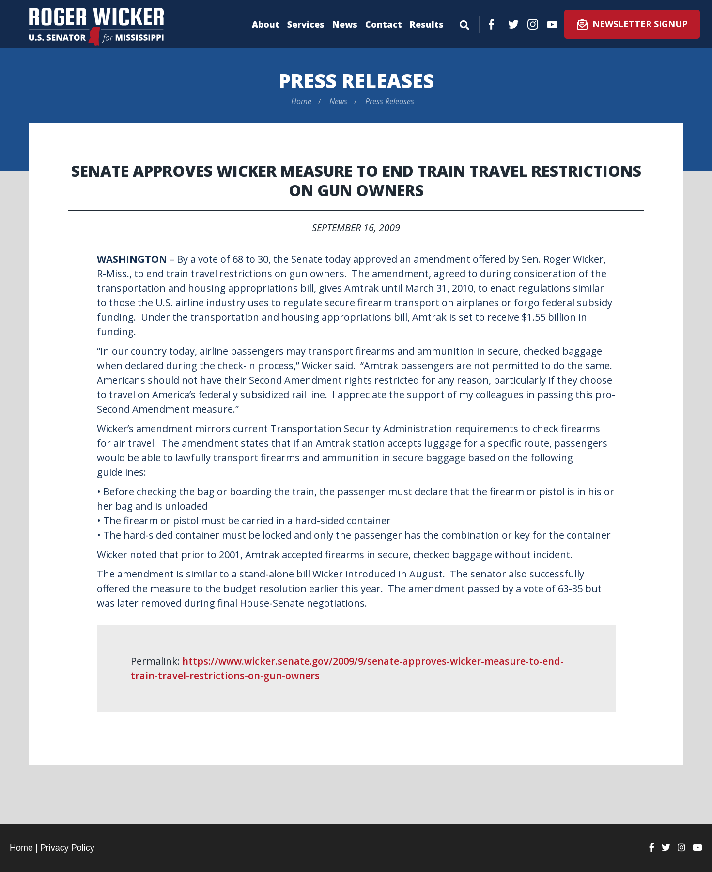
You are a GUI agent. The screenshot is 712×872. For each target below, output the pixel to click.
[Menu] (464, 23)
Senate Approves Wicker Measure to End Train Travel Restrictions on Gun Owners (356, 180)
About (265, 24)
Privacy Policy (67, 848)
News (344, 24)
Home (301, 101)
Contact (383, 24)
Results (427, 24)
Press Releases (356, 80)
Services (306, 24)
